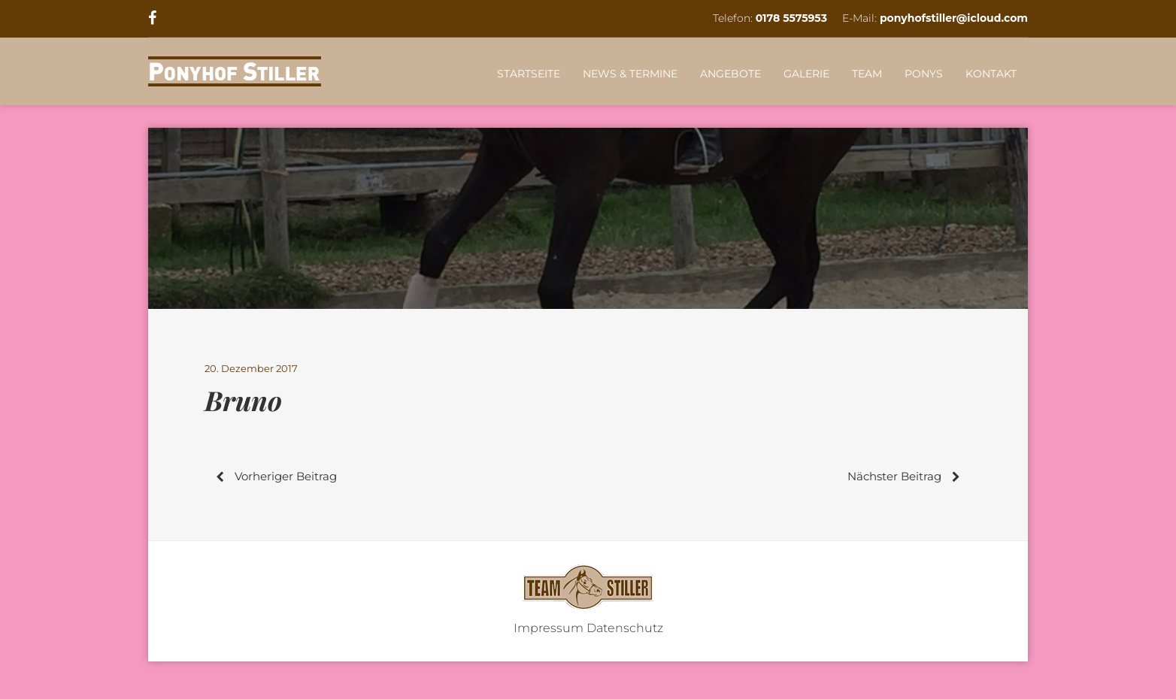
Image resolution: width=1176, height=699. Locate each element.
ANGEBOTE (730, 73)
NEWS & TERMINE (630, 73)
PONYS (924, 73)
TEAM (867, 73)
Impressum (548, 628)
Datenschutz (624, 628)
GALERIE (806, 73)
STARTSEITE (528, 73)
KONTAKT (991, 73)
